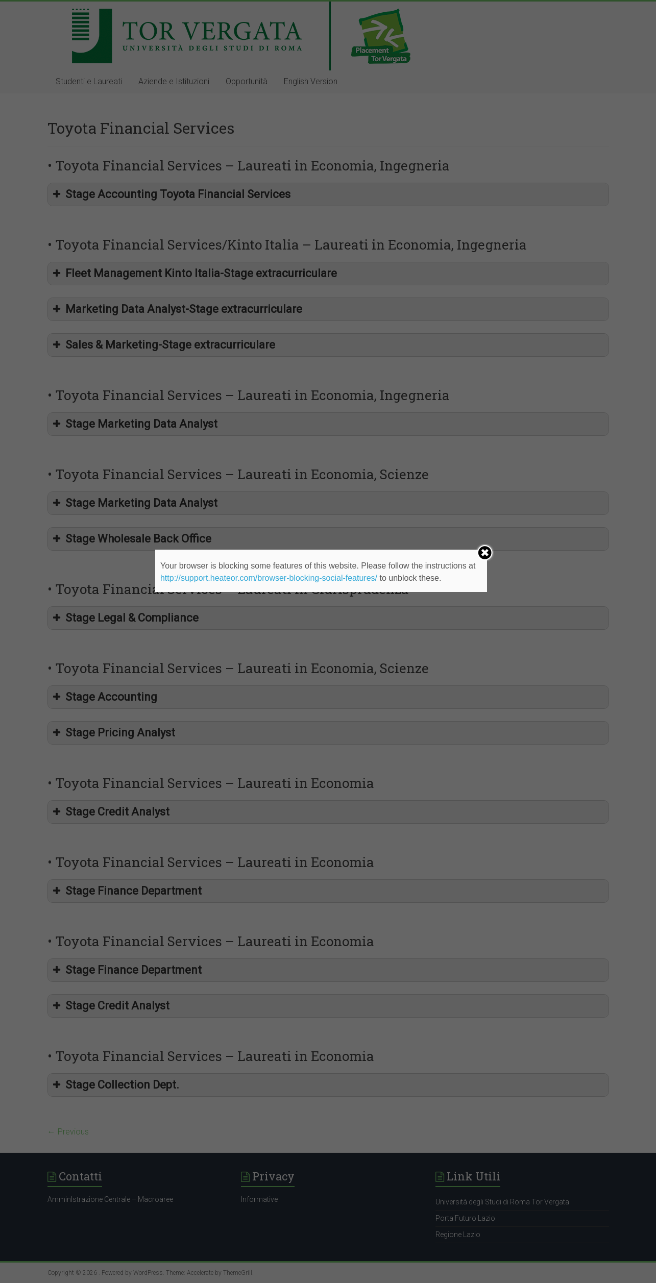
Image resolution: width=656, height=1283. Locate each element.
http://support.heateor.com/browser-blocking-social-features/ (268, 578)
